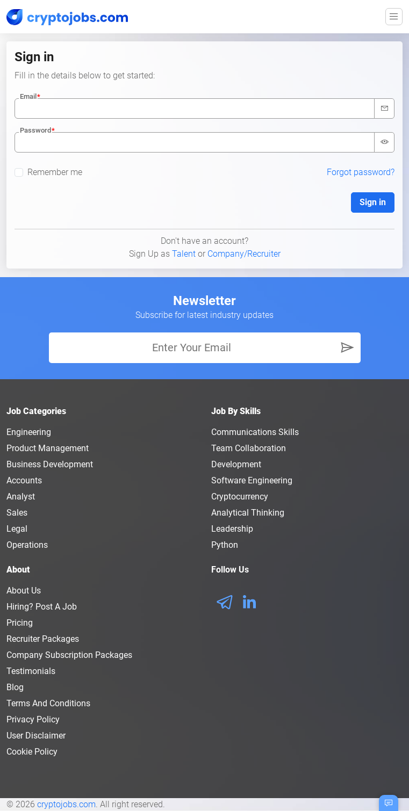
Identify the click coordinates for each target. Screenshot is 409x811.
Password (35, 130)
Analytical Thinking (247, 513)
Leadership (232, 529)
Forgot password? (360, 172)
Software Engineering (251, 480)
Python (224, 545)
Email (28, 96)
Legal (16, 529)
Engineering (28, 432)
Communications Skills (255, 432)
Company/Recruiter (244, 254)
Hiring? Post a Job (41, 607)
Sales (16, 513)
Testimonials (30, 671)
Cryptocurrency (239, 496)
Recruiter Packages (42, 639)
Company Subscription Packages (69, 655)
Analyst (20, 496)
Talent (184, 254)
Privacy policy (33, 719)
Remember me (54, 172)
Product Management (47, 448)
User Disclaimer (36, 735)
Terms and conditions (48, 703)
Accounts (24, 480)
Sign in (373, 202)
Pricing (19, 623)
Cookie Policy (32, 752)
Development (236, 464)
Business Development (49, 464)
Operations (27, 545)
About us (23, 590)
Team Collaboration (248, 448)
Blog (15, 687)
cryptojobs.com (66, 804)
